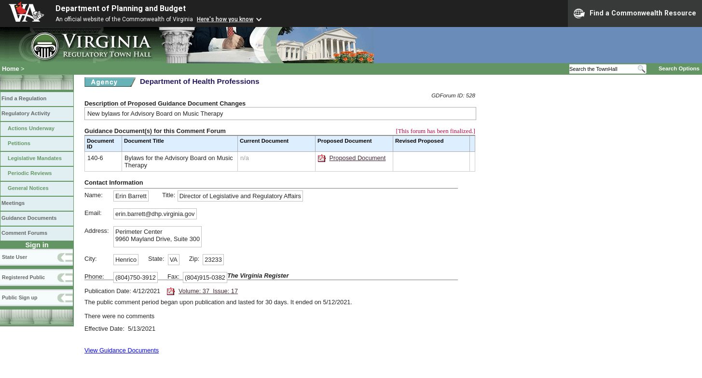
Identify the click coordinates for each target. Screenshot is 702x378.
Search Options (679, 68)
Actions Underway (31, 128)
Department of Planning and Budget (120, 8)
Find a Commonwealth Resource (635, 13)
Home (10, 68)
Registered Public (23, 277)
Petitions (19, 143)
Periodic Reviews (30, 173)
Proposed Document (358, 158)
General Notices (28, 188)
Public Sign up (19, 297)
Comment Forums (24, 233)
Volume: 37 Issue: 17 (208, 291)
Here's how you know (225, 19)
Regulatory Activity (25, 113)
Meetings (13, 203)
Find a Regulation (23, 98)
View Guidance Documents (121, 350)
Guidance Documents (28, 218)
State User (14, 257)
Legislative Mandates (35, 158)
